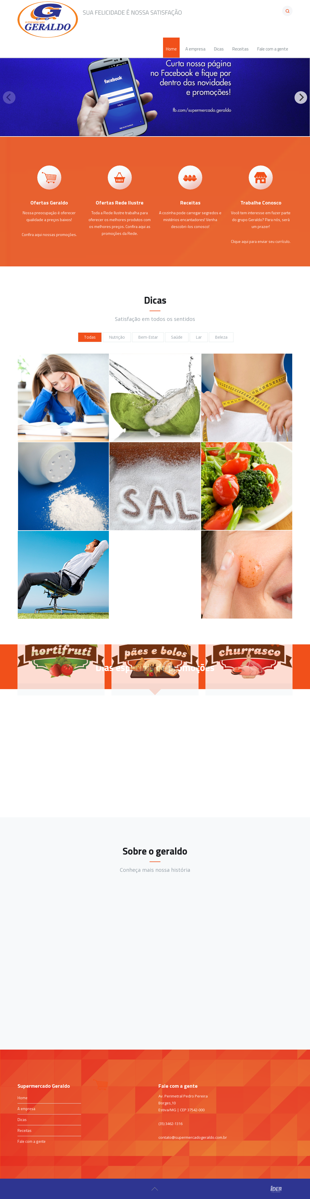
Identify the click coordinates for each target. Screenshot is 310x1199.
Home (22, 1098)
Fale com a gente (31, 1141)
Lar (199, 337)
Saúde (177, 337)
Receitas (24, 1130)
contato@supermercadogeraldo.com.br (192, 1137)
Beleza (221, 337)
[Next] (301, 97)
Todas (90, 337)
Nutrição (117, 337)
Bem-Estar (148, 337)
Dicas (22, 1119)
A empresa (26, 1109)
